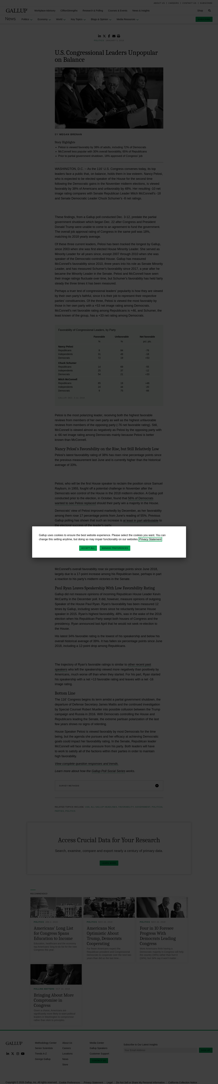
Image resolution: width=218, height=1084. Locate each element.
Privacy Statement (150, 539)
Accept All (88, 548)
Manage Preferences (115, 548)
